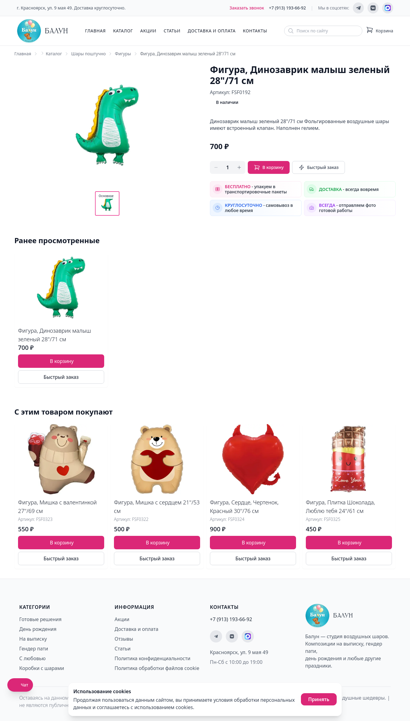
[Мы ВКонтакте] (373, 7)
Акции (148, 31)
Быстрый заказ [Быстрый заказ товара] (61, 377)
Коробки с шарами (41, 668)
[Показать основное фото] (107, 203)
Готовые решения (40, 619)
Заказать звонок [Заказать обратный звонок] (246, 8)
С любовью (32, 658)
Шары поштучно (88, 54)
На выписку (33, 638)
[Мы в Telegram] (358, 7)
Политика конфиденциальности (152, 658)
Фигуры (123, 54)
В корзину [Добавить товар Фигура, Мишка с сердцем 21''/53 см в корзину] (158, 542)
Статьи (172, 31)
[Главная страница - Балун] (42, 31)
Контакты (255, 31)
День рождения (38, 629)
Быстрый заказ (318, 167)
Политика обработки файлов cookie (157, 668)
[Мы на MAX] (387, 7)
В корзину (269, 167)
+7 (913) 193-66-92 (287, 8)
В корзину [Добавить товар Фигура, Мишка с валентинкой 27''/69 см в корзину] (62, 542)
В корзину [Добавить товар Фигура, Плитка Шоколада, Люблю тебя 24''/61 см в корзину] (349, 542)
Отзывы (124, 638)
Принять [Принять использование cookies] (318, 699)
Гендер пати (33, 648)
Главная (95, 31)
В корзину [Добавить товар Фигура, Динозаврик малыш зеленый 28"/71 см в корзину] (62, 361)
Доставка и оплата (212, 31)
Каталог (123, 31)
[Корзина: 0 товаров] (379, 30)
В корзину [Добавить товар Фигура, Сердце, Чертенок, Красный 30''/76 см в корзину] (253, 542)
